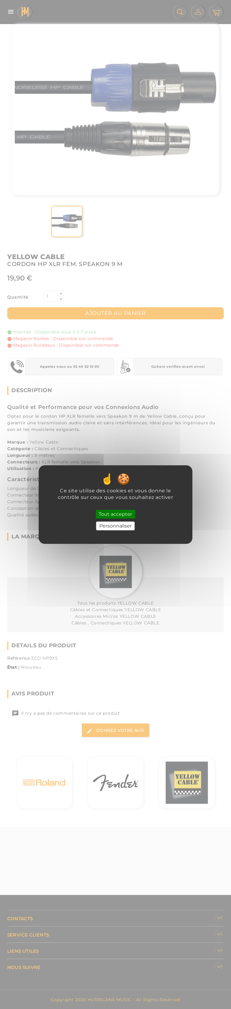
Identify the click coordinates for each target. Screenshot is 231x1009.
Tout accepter (115, 514)
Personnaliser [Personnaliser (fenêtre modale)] (115, 526)
